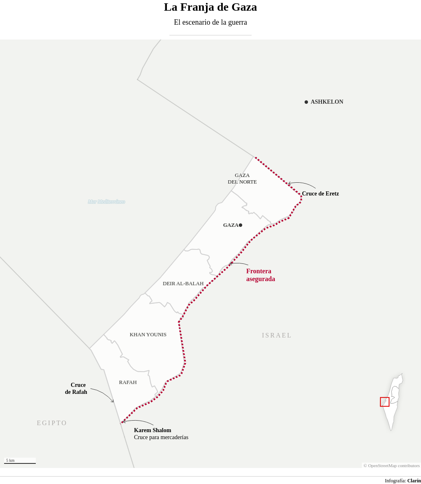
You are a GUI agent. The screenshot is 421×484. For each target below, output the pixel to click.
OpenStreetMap (377, 465)
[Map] (210, 254)
